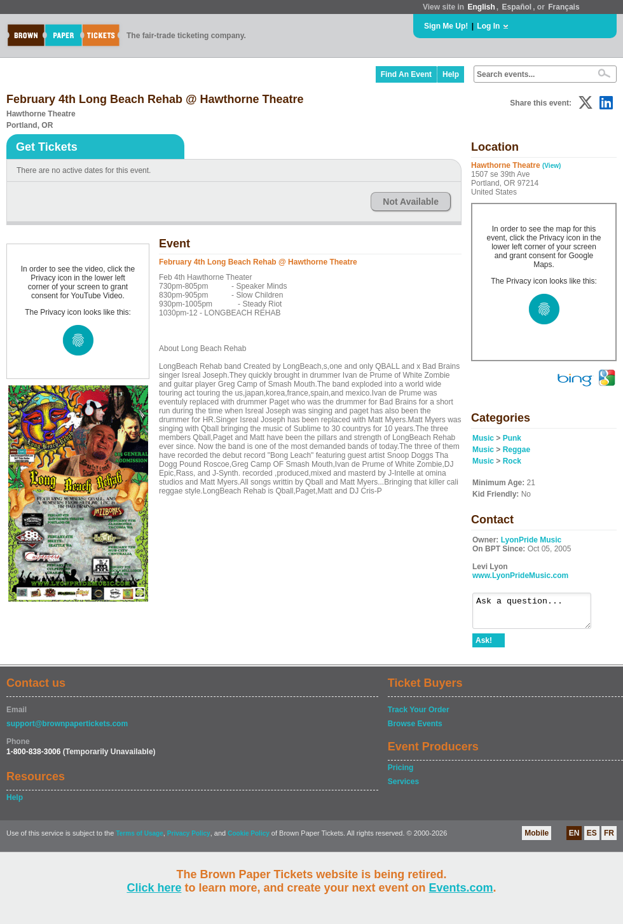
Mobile (536, 838)
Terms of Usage (139, 839)
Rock (512, 461)
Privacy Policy (188, 839)
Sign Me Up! (446, 26)
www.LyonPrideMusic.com (520, 575)
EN (574, 838)
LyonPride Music (531, 539)
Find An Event (406, 74)
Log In (488, 26)
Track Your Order (418, 715)
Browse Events (415, 729)
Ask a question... (538, 614)
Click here (154, 887)
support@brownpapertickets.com (67, 729)
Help (450, 74)
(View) (551, 165)
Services (403, 787)
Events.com (461, 887)
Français (563, 7)
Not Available (411, 202)
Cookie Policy (249, 839)
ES (592, 838)
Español (517, 7)
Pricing (401, 773)
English (481, 7)
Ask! (484, 646)
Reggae (516, 449)
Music (483, 438)
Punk (512, 438)
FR (609, 838)
